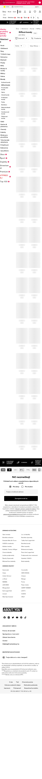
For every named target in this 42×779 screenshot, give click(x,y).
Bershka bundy (25, 593)
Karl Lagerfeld (7, 640)
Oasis (4, 622)
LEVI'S (23, 640)
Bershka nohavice (7, 587)
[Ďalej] (33, 17)
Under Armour (6, 625)
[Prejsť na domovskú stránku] (14, 722)
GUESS (23, 643)
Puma (23, 631)
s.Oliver (4, 628)
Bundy (32, 24)
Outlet (6, 7)
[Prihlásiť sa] (25, 11)
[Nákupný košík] (40, 11)
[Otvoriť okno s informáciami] (40, 3)
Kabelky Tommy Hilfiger (9, 598)
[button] (21, 34)
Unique (23, 625)
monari (4, 643)
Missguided (6, 637)
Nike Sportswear (7, 646)
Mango (23, 628)
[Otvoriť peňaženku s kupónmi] (20, 11)
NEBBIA (4, 631)
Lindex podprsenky (8, 604)
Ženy (4, 12)
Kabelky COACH (26, 607)
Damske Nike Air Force (9, 590)
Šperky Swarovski (7, 607)
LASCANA (5, 634)
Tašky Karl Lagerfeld (27, 590)
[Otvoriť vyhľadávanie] (37, 18)
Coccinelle (24, 619)
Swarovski (5, 619)
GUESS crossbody (8, 593)
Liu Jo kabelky (25, 584)
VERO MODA (25, 622)
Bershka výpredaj (26, 587)
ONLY (23, 646)
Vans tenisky (6, 584)
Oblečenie (24, 24)
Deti (14, 12)
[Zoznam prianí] (35, 11)
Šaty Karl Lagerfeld (27, 601)
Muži (9, 12)
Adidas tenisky (7, 596)
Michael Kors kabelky (8, 610)
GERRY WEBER (26, 637)
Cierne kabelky (7, 601)
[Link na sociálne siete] (4, 730)
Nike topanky (25, 596)
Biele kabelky (25, 610)
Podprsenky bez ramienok (29, 604)
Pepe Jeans (25, 634)
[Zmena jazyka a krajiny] (37, 6)
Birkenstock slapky (27, 598)
